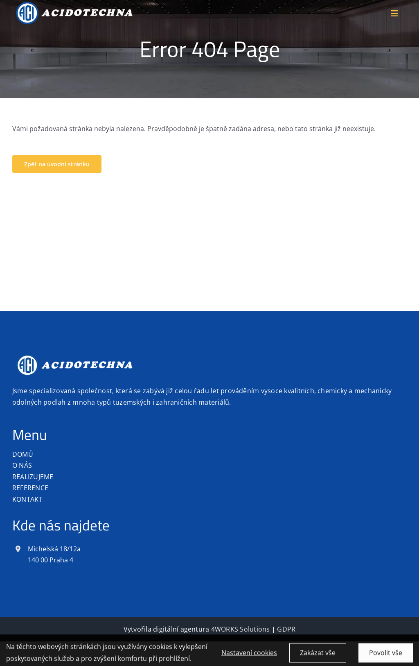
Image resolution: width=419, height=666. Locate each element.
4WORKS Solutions (240, 629)
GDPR (286, 629)
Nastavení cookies (249, 654)
